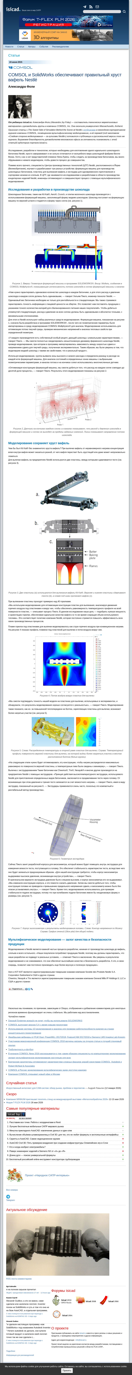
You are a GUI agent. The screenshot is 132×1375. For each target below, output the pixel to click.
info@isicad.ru (81, 1340)
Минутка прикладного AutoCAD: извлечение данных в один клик (40, 1130)
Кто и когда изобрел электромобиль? (27, 1147)
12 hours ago (45, 1293)
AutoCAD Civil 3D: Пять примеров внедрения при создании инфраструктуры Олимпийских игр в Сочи (58, 1143)
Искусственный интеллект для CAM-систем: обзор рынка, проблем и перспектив (45, 1088)
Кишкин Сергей (11, 1298)
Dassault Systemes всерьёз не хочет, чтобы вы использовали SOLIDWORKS (45, 1020)
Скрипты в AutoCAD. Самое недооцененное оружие (34, 1139)
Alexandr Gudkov (12, 1321)
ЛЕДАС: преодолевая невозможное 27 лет (22, 1293)
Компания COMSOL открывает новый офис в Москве (34, 1074)
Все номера (12, 1190)
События (43, 46)
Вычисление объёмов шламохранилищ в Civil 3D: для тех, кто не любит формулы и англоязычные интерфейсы (63, 1134)
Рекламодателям (60, 46)
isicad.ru (83, 1333)
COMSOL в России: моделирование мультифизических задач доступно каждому (47, 1070)
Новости (9, 46)
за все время (25, 1118)
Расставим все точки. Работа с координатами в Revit (35, 1122)
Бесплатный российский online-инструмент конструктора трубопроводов (44, 1159)
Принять (67, 1370)
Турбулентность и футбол (20, 1049)
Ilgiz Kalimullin (11, 1286)
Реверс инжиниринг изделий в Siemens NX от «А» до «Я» (37, 1151)
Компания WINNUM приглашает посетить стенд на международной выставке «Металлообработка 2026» (57, 1099)
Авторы (31, 46)
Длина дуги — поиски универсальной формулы (32, 1155)
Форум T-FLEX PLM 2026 (18, 1102)
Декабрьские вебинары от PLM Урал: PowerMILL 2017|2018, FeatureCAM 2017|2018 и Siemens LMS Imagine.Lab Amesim (66, 1037)
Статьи (20, 46)
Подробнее (10, 1351)
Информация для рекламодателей (20, 1355)
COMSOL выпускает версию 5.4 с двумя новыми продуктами (37, 1025)
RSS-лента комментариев (19, 1279)
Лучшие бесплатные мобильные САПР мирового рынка (36, 1126)
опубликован (89, 130)
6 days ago (32, 1316)
